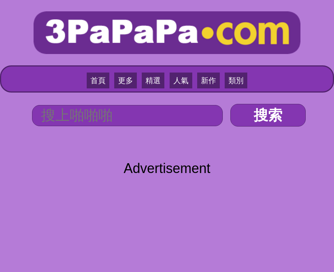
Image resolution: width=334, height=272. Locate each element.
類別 (236, 80)
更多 (125, 80)
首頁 (98, 80)
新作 (208, 80)
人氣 (180, 80)
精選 (153, 80)
